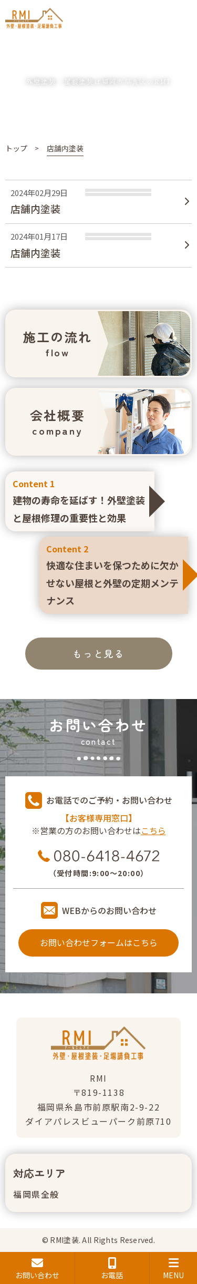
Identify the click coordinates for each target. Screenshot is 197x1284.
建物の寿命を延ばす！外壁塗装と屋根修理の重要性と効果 (80, 500)
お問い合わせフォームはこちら (99, 942)
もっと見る (98, 653)
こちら (153, 830)
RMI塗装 (64, 1240)
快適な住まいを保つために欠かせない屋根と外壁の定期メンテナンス (113, 574)
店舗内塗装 (35, 208)
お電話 (112, 1268)
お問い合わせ (37, 1268)
